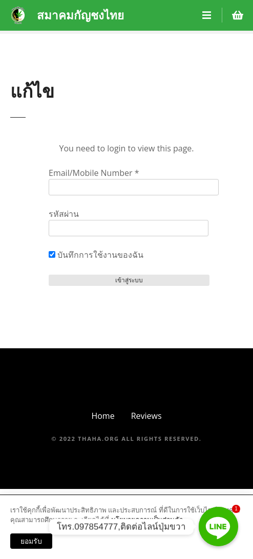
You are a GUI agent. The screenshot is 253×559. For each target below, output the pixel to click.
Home (102, 415)
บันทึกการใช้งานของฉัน (96, 254)
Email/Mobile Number (94, 172)
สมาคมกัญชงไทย (80, 15)
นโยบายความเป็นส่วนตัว (147, 519)
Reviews (146, 415)
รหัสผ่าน (64, 213)
